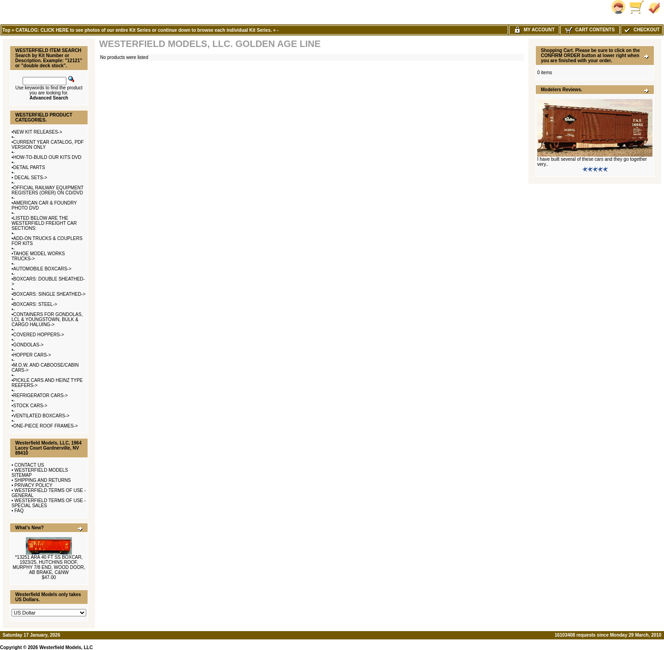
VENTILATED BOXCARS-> (41, 415)
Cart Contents (590, 29)
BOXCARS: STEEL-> (35, 304)
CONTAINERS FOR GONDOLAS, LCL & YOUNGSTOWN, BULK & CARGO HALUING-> (47, 319)
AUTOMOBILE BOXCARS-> (42, 268)
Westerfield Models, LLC (66, 647)
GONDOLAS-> (28, 344)
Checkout (641, 29)
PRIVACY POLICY (33, 485)
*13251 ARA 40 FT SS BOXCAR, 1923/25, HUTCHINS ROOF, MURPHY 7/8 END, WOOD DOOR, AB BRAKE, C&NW (48, 565)
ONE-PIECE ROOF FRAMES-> (45, 425)
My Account (534, 29)
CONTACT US (29, 465)
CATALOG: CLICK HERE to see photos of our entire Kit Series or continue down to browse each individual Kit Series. (144, 30)
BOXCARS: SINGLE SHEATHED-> (49, 294)
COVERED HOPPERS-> (38, 334)
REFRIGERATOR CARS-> (40, 395)
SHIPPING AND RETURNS (42, 480)
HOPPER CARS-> (32, 354)
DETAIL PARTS (29, 167)
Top (6, 30)
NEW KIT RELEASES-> (37, 132)
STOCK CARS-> (30, 405)
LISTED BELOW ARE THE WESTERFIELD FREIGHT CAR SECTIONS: (44, 223)
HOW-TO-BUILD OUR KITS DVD (47, 157)
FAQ (19, 510)
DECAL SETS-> (30, 177)
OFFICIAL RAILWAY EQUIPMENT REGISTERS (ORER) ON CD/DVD (47, 190)
